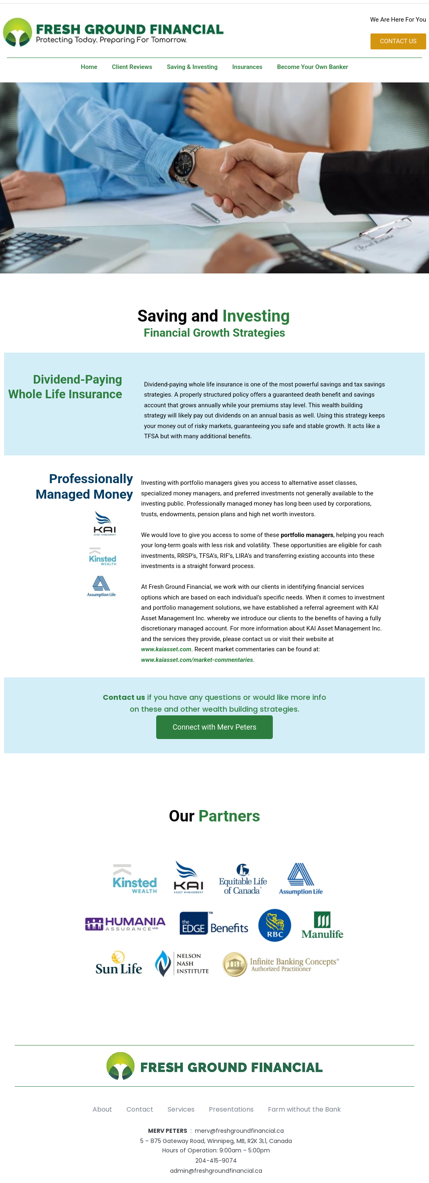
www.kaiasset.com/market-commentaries (197, 660)
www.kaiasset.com (166, 649)
